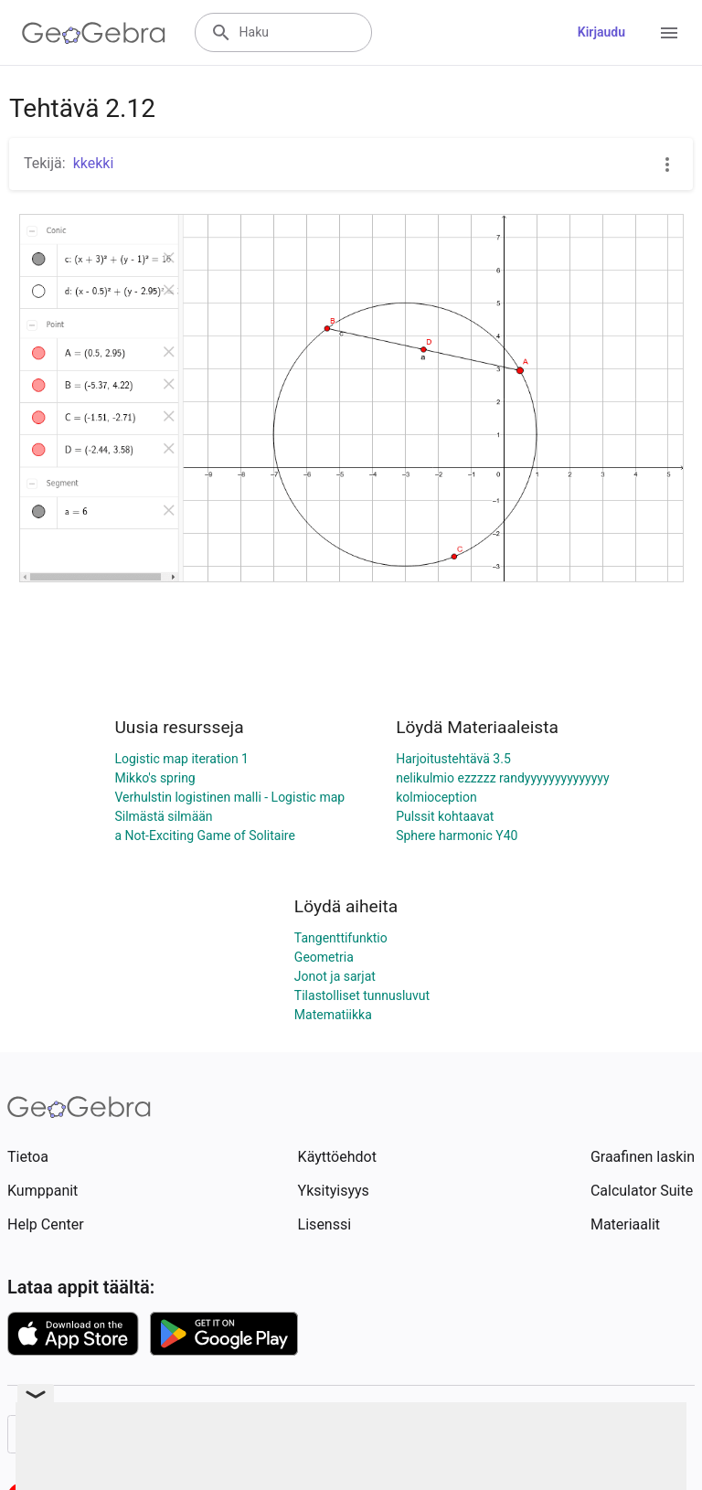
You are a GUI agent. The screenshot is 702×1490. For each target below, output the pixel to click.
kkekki (93, 163)
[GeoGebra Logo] (93, 33)
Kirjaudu (601, 32)
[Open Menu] (669, 33)
